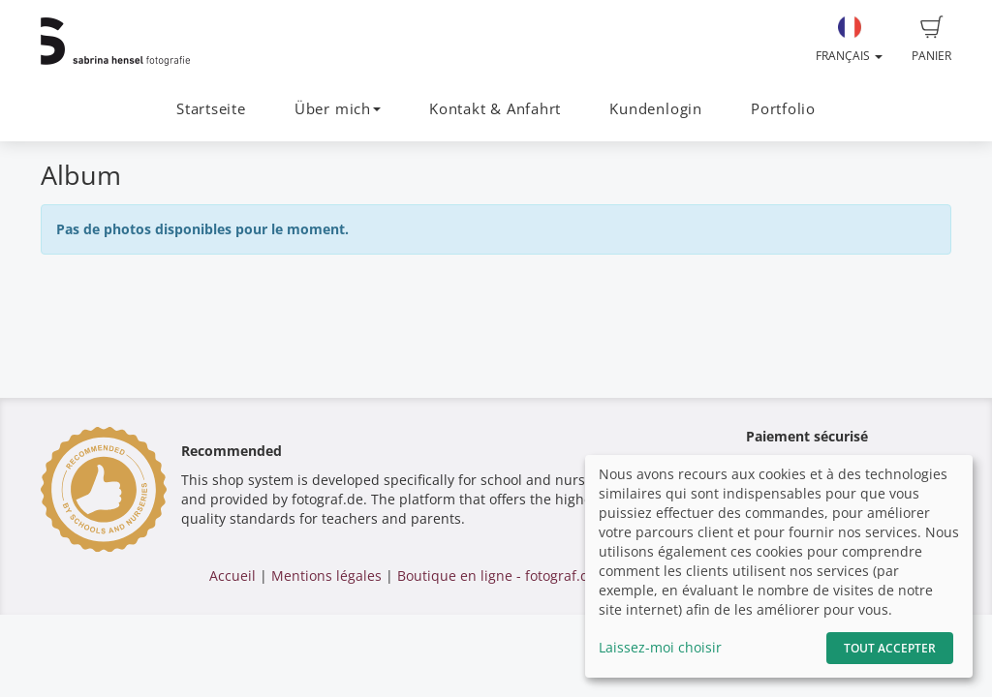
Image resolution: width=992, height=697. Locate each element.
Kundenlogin (655, 109)
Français (849, 39)
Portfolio (783, 109)
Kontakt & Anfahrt (495, 109)
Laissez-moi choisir (660, 647)
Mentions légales (326, 575)
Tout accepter (890, 648)
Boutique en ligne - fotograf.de (497, 575)
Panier (931, 39)
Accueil (232, 575)
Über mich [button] (337, 109)
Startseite (211, 109)
